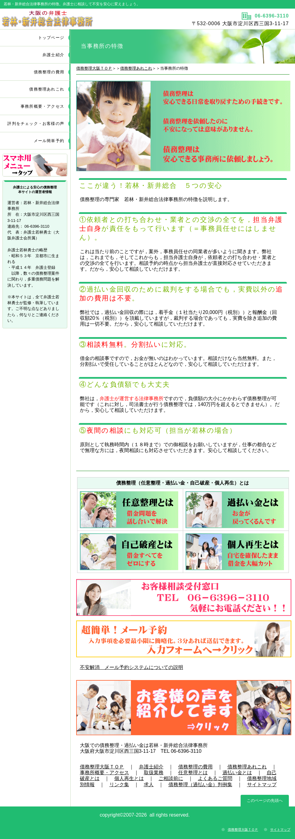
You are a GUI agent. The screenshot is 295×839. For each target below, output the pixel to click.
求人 (149, 784)
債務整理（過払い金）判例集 (200, 784)
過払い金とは (237, 772)
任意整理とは (193, 772)
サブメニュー (35, 165)
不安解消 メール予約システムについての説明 (131, 667)
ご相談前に (171, 778)
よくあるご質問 (215, 778)
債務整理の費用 (195, 766)
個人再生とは (129, 778)
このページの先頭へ (265, 800)
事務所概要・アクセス (104, 772)
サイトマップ (262, 784)
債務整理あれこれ (136, 68)
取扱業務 (153, 772)
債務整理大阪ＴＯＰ (94, 68)
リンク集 (119, 784)
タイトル (73, 18)
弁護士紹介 (151, 766)
